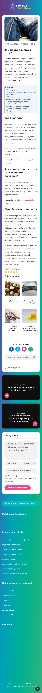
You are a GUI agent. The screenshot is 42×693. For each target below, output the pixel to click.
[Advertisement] (21, 652)
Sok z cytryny (12, 90)
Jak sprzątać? (7, 615)
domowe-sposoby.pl (11, 686)
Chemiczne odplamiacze (16, 97)
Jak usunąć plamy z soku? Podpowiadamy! (17, 110)
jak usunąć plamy (14, 368)
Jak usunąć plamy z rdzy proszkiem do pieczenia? (22, 93)
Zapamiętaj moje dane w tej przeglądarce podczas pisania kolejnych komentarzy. (20, 478)
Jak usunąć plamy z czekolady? (19, 99)
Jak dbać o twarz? (9, 596)
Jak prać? (6, 600)
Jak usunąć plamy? (9, 610)
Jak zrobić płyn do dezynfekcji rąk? (15, 540)
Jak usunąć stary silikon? (11, 569)
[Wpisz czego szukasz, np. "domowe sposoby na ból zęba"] (21, 503)
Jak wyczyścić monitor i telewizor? (15, 574)
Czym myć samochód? (11, 545)
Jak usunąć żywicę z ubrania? (18, 106)
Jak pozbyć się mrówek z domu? (14, 564)
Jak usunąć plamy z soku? (12, 549)
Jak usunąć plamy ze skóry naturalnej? (17, 103)
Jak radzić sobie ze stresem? (13, 591)
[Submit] (37, 503)
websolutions (33, 686)
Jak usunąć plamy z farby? (12, 554)
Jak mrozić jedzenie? (10, 559)
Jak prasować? (8, 605)
